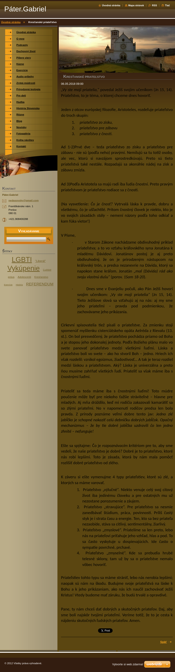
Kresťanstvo (41, 277)
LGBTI (22, 260)
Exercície (8, 285)
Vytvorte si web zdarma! (127, 664)
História (19, 285)
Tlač (167, 5)
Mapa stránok (136, 5)
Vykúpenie (23, 268)
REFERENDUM (39, 284)
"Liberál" (40, 261)
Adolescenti (24, 277)
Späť (163, 642)
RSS (154, 5)
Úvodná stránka (111, 5)
